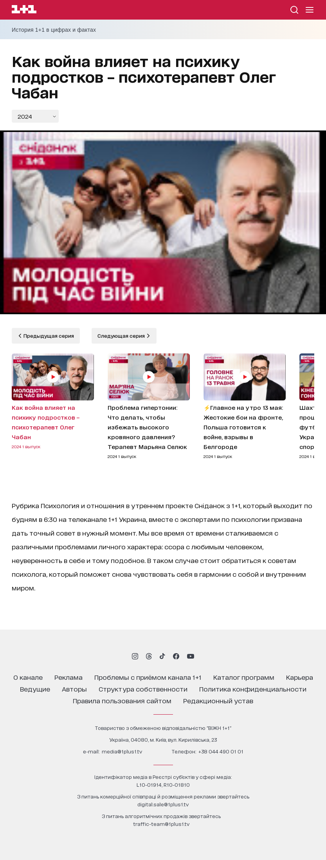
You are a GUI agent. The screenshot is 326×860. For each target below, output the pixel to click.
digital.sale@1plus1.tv (163, 804)
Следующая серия (121, 336)
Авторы (74, 688)
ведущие (35, 688)
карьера (299, 677)
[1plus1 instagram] (135, 656)
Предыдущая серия (48, 336)
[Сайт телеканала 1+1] (24, 10)
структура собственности (143, 688)
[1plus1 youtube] (190, 656)
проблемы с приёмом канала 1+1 (148, 677)
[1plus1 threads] (149, 656)
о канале (28, 677)
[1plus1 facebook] (176, 656)
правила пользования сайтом (122, 700)
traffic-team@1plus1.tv (161, 824)
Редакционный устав (218, 700)
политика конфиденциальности (252, 688)
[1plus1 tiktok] (162, 656)
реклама (68, 677)
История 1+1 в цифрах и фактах (54, 30)
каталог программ (243, 677)
